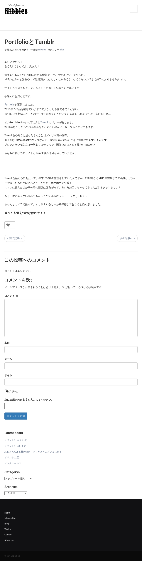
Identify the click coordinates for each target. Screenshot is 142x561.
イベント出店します (15, 446)
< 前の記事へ (14, 238)
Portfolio (9, 104)
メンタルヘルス (12, 463)
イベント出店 (11, 457)
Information (10, 518)
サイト (8, 375)
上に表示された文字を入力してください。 (29, 399)
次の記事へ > (127, 238)
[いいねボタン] (8, 225)
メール (8, 358)
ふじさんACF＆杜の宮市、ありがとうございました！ (33, 451)
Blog (62, 49)
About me (9, 540)
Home (7, 513)
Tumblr (44, 122)
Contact (8, 534)
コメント (11, 295)
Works (7, 529)
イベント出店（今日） (16, 440)
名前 (7, 342)
